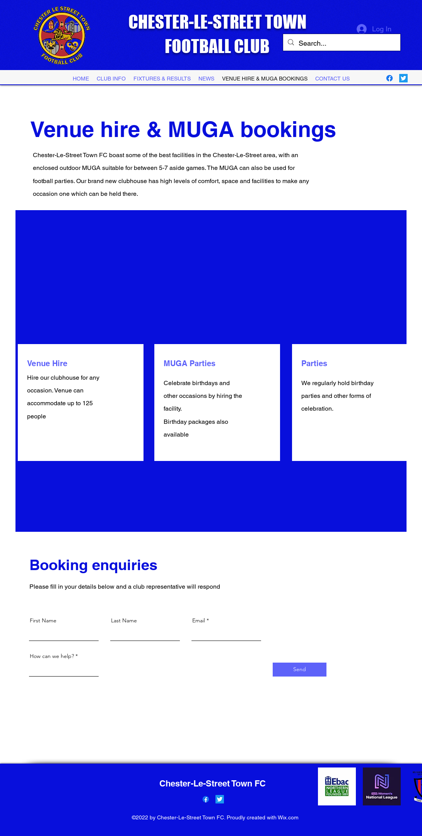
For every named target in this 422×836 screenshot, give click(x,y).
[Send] (299, 670)
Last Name (124, 620)
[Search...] (341, 43)
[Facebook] (389, 78)
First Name (43, 620)
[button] (162, 78)
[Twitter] (403, 78)
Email (198, 620)
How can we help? (52, 656)
